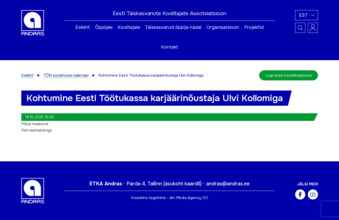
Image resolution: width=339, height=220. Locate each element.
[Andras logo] (32, 22)
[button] (306, 15)
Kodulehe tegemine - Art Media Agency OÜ (169, 197)
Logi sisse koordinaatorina (288, 75)
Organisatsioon (222, 27)
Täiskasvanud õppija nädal (173, 27)
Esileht (82, 27)
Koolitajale (129, 27)
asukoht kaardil (182, 184)
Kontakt (169, 47)
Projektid (254, 27)
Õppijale (104, 27)
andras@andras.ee (228, 184)
